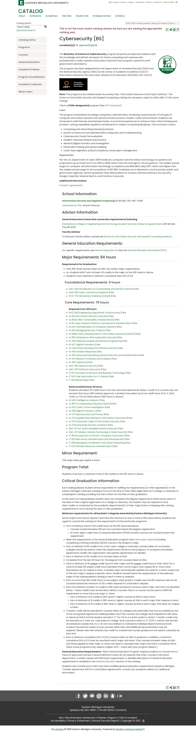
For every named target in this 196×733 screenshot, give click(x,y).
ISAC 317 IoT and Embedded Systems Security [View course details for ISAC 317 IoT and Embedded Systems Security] (93, 428)
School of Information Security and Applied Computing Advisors (138, 236)
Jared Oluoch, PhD (72, 205)
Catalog (30, 11)
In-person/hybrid (86, 45)
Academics (52, 15)
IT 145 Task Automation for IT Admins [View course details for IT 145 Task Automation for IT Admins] (88, 376)
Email (148, 2)
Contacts (121, 710)
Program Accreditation (32, 77)
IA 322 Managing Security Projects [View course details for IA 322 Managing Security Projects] (87, 330)
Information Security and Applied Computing (88, 200)
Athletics (120, 15)
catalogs (59, 729)
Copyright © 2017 (131, 720)
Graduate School (102, 15)
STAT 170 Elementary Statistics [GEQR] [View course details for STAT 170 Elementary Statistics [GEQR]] (89, 296)
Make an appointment (150, 224)
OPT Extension (112, 105)
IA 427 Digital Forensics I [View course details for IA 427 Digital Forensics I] (82, 344)
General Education (29, 62)
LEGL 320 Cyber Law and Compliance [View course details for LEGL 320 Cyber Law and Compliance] (88, 292)
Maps (131, 2)
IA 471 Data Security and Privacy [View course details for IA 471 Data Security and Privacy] (86, 414)
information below (144, 539)
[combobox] (152, 23)
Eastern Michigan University (98, 707)
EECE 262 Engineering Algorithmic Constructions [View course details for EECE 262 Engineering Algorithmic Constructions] (94, 312)
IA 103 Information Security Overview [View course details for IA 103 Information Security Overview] (88, 316)
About (22, 15)
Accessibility (58, 720)
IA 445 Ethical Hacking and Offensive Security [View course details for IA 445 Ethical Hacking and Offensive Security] (93, 348)
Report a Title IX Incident (122, 717)
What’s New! (26, 91)
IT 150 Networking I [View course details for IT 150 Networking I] (79, 380)
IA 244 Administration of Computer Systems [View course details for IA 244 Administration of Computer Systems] (92, 326)
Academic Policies (29, 69)
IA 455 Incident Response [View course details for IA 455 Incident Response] (82, 351)
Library (123, 2)
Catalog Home (27, 39)
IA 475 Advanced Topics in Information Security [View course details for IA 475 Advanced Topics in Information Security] (94, 421)
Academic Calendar (30, 84)
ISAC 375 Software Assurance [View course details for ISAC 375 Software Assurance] (84, 369)
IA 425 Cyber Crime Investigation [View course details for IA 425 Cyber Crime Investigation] (86, 407)
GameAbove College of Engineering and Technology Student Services (99, 224)
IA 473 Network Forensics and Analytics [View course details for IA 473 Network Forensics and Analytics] (90, 358)
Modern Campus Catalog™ (130, 729)
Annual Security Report (105, 720)
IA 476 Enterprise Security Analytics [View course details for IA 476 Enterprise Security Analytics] (88, 425)
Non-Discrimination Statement (77, 717)
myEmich (157, 2)
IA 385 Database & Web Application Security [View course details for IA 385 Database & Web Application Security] (92, 337)
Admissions (35, 15)
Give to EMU (168, 2)
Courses (23, 54)
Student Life (82, 15)
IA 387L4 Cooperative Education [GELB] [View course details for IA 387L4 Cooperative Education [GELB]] (90, 403)
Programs (24, 47)
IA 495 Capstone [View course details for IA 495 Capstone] (78, 362)
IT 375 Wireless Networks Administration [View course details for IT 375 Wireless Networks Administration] (90, 446)
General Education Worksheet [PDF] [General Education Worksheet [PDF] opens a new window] (147, 250)
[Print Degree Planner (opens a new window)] (167, 29)
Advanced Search (25, 30)
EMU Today (113, 2)
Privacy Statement (79, 720)
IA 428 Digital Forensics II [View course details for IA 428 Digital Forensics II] (82, 410)
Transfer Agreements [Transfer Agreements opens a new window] (71, 185)
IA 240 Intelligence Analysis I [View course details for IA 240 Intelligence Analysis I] (84, 400)
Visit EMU (66, 15)
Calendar (140, 2)
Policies (102, 717)
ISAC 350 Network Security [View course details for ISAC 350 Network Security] (83, 365)
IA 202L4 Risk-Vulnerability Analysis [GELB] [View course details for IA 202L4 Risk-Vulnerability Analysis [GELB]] (91, 319)
